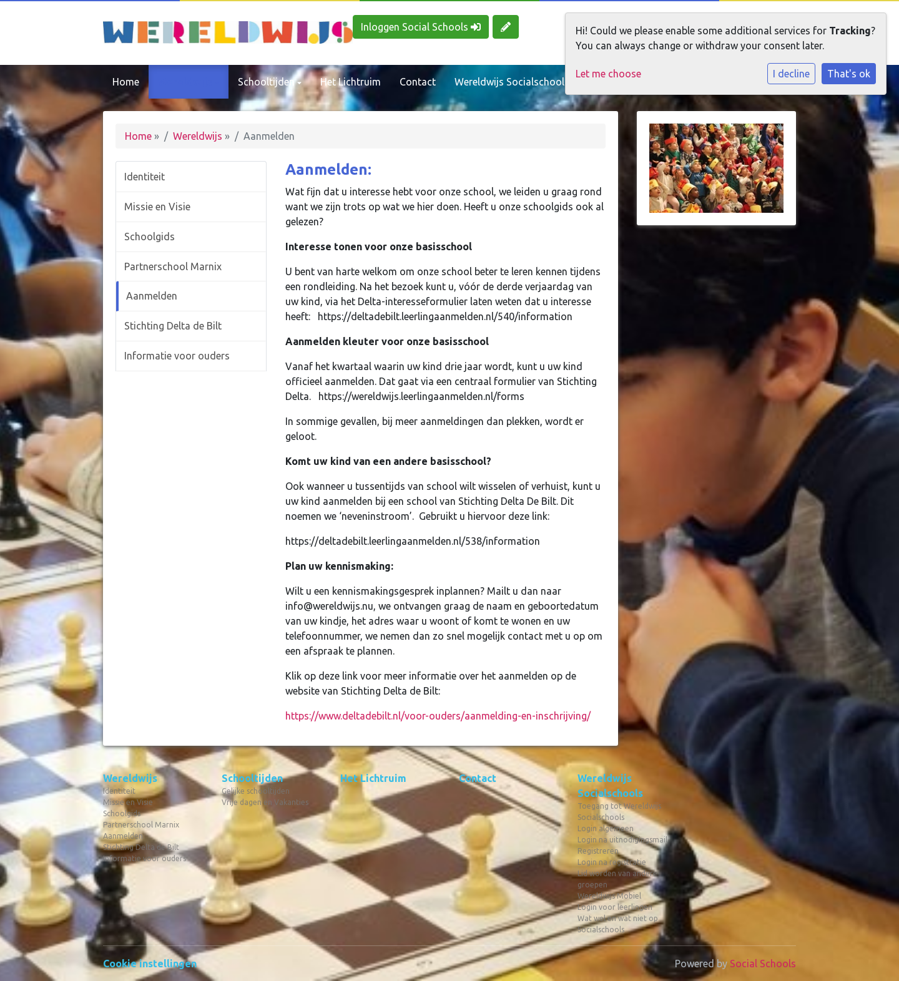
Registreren (598, 851)
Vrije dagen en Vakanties (265, 802)
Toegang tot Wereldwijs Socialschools (619, 811)
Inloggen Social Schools (421, 26)
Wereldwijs (186, 81)
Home (125, 81)
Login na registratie (611, 862)
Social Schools (763, 963)
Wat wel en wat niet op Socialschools (617, 924)
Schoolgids (149, 236)
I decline (791, 73)
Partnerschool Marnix (173, 266)
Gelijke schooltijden (256, 791)
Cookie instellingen (150, 963)
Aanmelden (151, 295)
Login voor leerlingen (614, 907)
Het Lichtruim (350, 81)
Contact (418, 81)
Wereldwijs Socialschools (513, 81)
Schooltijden (267, 81)
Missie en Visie (157, 206)
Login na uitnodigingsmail (622, 840)
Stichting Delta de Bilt (173, 325)
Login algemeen (605, 828)
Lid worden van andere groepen (617, 879)
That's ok (848, 73)
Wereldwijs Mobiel (609, 896)
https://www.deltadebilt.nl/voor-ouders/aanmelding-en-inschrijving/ (438, 715)
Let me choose (608, 73)
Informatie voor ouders (177, 355)
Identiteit (144, 176)
